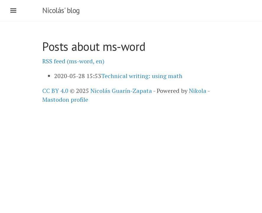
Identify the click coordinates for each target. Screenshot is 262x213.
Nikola (197, 91)
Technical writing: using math (141, 76)
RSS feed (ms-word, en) (73, 61)
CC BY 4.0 (55, 91)
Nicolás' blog (61, 10)
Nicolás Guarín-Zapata (121, 91)
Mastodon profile (65, 100)
